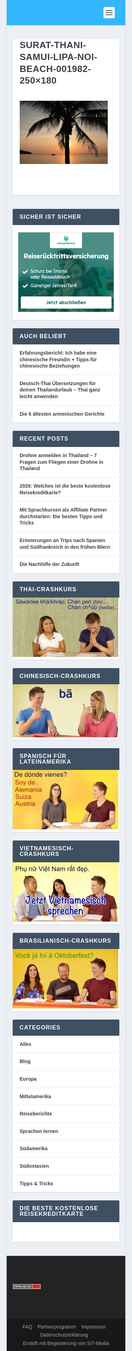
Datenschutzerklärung (64, 1335)
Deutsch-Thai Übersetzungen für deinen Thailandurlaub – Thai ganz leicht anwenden (60, 390)
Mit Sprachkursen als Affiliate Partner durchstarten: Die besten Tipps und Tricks (63, 516)
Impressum (93, 1327)
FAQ (27, 1327)
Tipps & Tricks (36, 1183)
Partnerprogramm (57, 1327)
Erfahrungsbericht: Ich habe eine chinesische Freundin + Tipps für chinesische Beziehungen (58, 359)
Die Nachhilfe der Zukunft (50, 564)
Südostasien (34, 1166)
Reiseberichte (36, 1113)
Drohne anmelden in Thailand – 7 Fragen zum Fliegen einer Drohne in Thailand (61, 462)
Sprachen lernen (39, 1131)
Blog (25, 1061)
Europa (28, 1079)
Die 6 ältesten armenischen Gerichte (62, 414)
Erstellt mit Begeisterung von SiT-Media (66, 1343)
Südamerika (34, 1148)
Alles (25, 1044)
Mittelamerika (35, 1096)
